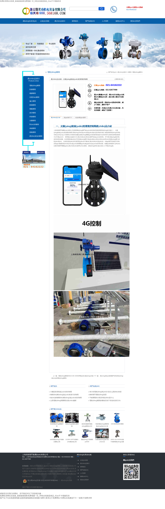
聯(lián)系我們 (135, 21)
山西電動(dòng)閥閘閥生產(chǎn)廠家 (62, 400)
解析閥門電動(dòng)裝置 (97, 394)
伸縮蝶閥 (32, 128)
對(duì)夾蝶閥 (34, 124)
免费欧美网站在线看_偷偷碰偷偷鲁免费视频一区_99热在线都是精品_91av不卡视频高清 (30, 1)
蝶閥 (129, 72)
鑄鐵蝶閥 (32, 105)
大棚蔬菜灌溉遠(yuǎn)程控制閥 (60, 392)
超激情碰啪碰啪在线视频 (30, 498)
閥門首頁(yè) (112, 72)
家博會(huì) (33, 471)
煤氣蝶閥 (32, 132)
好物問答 (33, 468)
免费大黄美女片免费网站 (50, 498)
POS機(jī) (50, 471)
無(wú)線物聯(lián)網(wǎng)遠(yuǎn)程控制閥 (65, 397)
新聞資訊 (75, 21)
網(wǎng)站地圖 (66, 480)
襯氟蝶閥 (32, 109)
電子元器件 (26, 468)
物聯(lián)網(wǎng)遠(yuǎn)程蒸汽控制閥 (64, 394)
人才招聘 (105, 21)
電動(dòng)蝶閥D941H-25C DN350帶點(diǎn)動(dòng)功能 (75, 376)
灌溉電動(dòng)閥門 (79, 130)
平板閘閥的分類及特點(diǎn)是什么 (101, 397)
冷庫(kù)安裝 (69, 468)
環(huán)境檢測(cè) (37, 466)
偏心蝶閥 (32, 101)
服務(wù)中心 (120, 21)
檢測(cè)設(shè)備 (58, 468)
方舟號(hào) (26, 474)
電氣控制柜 (52, 474)
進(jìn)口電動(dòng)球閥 (52, 466)
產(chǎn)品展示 (60, 21)
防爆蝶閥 (32, 89)
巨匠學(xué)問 (27, 476)
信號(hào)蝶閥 (34, 97)
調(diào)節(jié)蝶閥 (35, 136)
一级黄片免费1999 (84, 498)
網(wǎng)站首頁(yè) (30, 21)
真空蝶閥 (32, 113)
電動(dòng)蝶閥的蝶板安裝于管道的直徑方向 (104, 400)
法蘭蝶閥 (32, 120)
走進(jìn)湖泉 (44, 21)
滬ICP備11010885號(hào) (32, 487)
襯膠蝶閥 (32, 93)
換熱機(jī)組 (72, 474)
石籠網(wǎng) (42, 471)
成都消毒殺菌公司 (60, 471)
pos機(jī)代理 (71, 471)
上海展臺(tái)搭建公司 (68, 466)
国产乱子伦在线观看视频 (10, 498)
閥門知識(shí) (90, 21)
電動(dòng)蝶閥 (34, 85)
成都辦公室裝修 (61, 474)
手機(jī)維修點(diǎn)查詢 (39, 474)
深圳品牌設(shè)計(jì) (44, 468)
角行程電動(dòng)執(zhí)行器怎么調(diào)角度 (104, 392)
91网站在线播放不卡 (68, 498)
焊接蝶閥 (32, 117)
